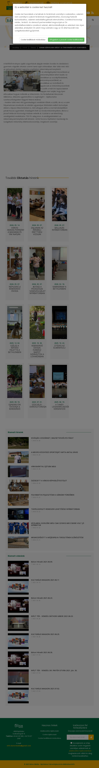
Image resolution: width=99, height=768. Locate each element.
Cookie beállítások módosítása (33, 39)
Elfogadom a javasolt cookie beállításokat (66, 39)
